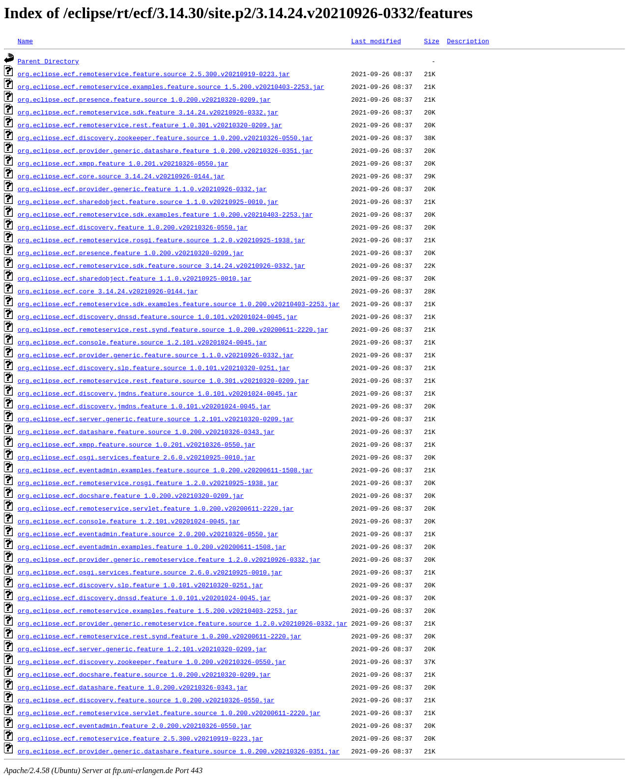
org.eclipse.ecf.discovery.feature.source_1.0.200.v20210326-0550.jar (146, 699)
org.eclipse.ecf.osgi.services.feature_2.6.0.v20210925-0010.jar (137, 457)
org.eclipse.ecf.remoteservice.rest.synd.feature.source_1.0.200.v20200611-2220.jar (173, 329)
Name (25, 40)
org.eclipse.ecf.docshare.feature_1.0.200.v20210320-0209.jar (131, 495)
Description (468, 40)
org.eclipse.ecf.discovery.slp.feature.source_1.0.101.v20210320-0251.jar (154, 367)
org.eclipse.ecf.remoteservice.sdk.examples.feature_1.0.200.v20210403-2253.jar (165, 214)
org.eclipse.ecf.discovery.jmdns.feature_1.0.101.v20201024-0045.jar (144, 406)
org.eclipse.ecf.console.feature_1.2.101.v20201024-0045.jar (129, 521)
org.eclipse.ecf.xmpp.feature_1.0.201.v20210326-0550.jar (123, 163)
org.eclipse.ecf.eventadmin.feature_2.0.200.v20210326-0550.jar (135, 725)
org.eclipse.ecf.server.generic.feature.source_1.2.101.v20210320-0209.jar (156, 418)
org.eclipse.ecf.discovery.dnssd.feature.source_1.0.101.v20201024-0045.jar (157, 316)
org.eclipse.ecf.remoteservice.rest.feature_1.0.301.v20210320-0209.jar (150, 124)
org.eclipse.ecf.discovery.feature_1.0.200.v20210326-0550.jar (133, 227)
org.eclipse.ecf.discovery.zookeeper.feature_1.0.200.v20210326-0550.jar (152, 661)
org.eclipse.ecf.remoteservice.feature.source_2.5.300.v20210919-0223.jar (154, 73)
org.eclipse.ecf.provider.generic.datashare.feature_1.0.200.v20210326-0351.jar (165, 150)
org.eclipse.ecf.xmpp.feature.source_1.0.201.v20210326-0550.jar (137, 444)
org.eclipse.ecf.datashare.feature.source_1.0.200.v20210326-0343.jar (146, 431)
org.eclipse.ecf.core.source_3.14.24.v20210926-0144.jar (121, 176)
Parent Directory (48, 61)
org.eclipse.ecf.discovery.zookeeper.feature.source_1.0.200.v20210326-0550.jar (165, 137)
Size (431, 40)
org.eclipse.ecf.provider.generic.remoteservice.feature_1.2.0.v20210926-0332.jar (169, 559)
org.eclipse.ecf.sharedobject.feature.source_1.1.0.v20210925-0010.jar (148, 201)
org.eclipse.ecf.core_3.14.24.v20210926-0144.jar (108, 291)
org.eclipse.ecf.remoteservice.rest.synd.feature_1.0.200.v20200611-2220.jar (159, 636)
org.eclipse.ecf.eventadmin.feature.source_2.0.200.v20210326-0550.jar (148, 533)
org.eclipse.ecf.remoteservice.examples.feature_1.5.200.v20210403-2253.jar (157, 610)
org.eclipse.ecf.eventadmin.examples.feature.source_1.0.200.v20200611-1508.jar (165, 469)
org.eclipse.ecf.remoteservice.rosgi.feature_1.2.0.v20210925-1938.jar (148, 482)
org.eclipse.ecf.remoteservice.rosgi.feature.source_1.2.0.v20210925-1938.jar (161, 239)
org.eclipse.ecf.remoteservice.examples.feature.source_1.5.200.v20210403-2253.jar (171, 86)
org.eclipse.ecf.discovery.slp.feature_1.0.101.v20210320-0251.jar (140, 584)
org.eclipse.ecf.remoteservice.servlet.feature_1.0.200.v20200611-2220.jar (156, 508)
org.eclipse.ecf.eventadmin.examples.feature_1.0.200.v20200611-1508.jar (152, 546)
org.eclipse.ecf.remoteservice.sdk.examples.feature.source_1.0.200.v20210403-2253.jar (179, 303)
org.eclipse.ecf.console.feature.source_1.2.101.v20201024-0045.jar (142, 342)
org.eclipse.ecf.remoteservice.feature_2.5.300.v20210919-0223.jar (140, 738)
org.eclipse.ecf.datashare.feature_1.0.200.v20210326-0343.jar (133, 687)
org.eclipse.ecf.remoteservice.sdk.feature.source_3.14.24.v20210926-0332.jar (161, 265)
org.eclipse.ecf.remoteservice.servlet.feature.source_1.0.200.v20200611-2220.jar (169, 712)
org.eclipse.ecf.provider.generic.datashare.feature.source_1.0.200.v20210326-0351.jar (179, 751)
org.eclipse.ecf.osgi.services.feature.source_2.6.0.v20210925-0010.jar (150, 572)
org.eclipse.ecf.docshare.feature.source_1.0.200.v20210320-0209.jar (144, 674)
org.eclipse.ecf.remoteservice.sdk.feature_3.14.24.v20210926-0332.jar (148, 112)
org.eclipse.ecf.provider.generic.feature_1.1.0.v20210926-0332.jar (142, 188)
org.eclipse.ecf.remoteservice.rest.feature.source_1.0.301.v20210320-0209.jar (163, 380)
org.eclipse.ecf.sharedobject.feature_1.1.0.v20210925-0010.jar (135, 278)
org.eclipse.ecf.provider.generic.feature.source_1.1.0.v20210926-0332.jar (156, 354)
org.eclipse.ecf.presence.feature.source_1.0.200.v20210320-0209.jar (144, 99)
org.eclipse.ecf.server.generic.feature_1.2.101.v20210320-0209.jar (142, 648)
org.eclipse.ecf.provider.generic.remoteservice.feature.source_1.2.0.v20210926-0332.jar (182, 623)
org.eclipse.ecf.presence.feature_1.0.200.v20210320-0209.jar (131, 252)
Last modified (375, 40)
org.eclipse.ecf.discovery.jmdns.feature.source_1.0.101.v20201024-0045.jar (157, 393)
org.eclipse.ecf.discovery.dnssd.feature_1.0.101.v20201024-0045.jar (144, 597)
